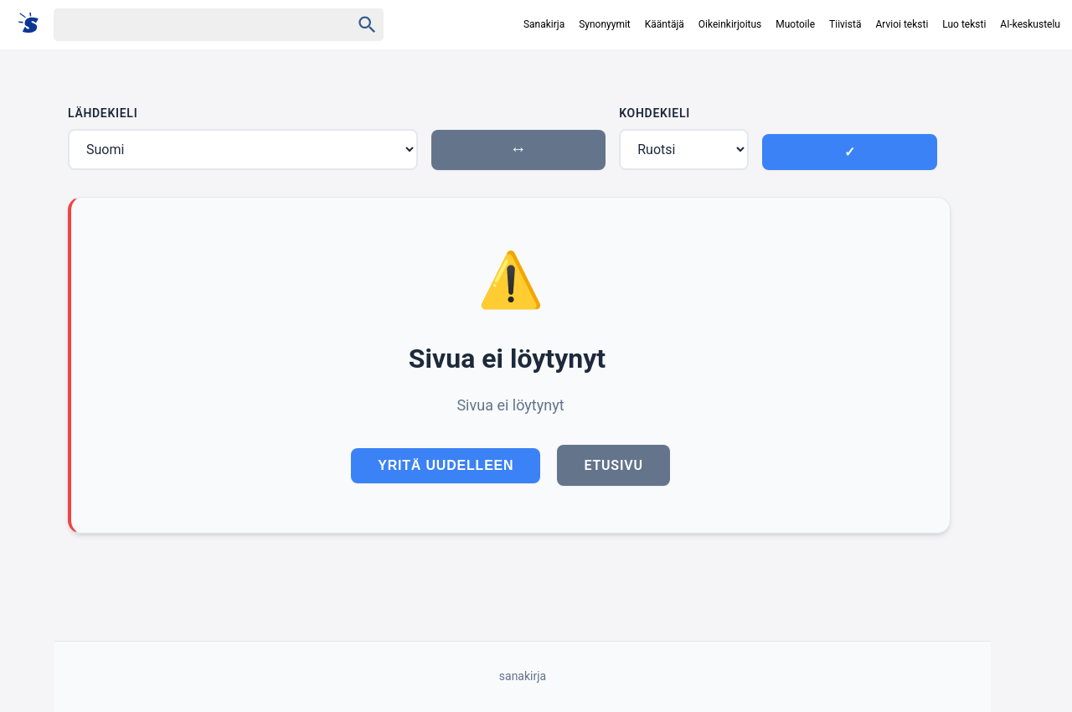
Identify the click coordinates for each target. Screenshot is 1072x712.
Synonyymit (605, 24)
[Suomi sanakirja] (34, 23)
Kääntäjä (664, 24)
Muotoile (795, 24)
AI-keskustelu (1030, 24)
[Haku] (187, 24)
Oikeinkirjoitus (729, 24)
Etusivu (613, 465)
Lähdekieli (102, 113)
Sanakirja (543, 24)
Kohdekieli (654, 113)
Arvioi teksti (901, 24)
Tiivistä (845, 24)
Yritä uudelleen (445, 465)
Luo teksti (964, 24)
